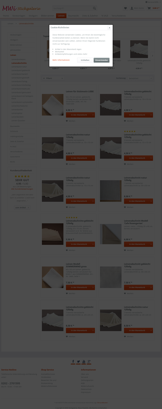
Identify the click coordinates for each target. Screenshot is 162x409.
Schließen (85, 60)
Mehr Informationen (61, 60)
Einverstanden (101, 60)
